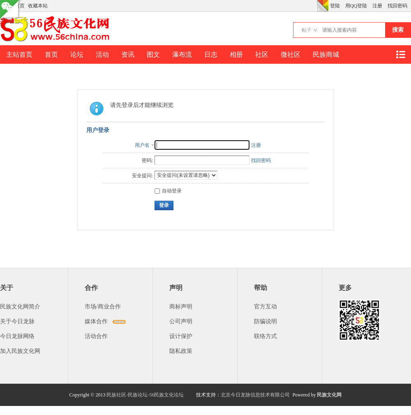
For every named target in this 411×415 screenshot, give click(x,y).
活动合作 (96, 336)
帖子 (307, 30)
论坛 (76, 54)
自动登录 (168, 191)
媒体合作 (96, 321)
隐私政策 (180, 351)
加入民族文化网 (20, 351)
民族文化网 (329, 395)
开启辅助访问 (315, 5)
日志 (210, 54)
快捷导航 (400, 54)
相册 (236, 54)
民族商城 (326, 54)
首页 (51, 54)
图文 (153, 54)
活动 (102, 54)
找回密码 (397, 6)
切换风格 (322, 6)
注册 (377, 6)
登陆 (335, 6)
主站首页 (19, 54)
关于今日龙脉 (17, 321)
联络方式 (265, 336)
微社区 (290, 54)
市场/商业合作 (103, 307)
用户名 (142, 145)
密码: (147, 160)
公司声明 (180, 321)
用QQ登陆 (356, 6)
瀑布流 (182, 54)
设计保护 (180, 336)
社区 (261, 54)
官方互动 (265, 307)
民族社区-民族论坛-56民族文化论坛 (145, 395)
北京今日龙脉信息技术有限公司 (255, 395)
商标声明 (180, 307)
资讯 (127, 54)
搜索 (398, 30)
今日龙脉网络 (17, 336)
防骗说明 (265, 321)
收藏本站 (38, 6)
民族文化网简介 (20, 307)
